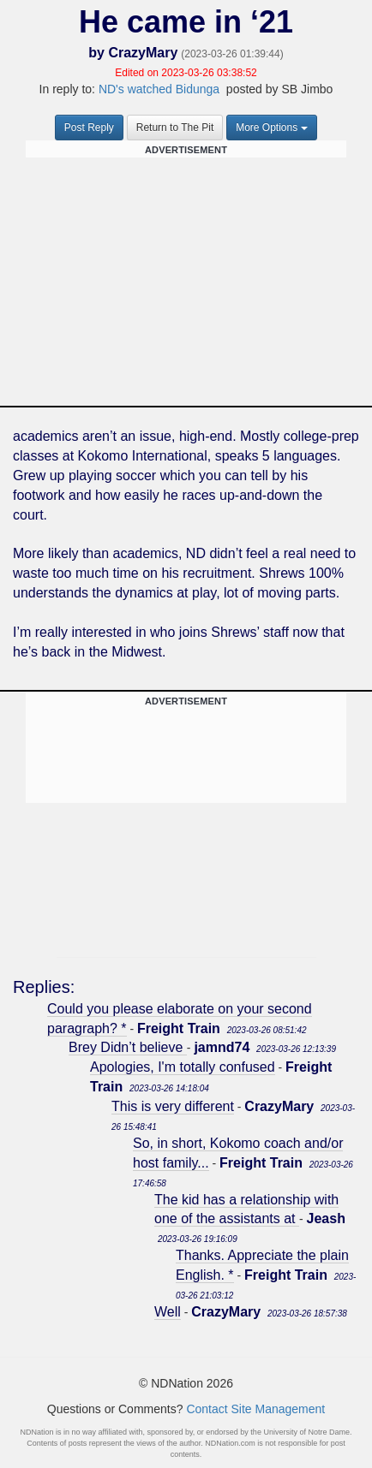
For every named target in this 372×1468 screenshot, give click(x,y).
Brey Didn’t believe (128, 1047)
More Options (272, 128)
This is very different (172, 1106)
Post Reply (89, 128)
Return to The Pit (175, 128)
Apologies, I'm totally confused (182, 1067)
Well (167, 1312)
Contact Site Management (255, 1409)
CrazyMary (142, 52)
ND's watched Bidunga (159, 89)
